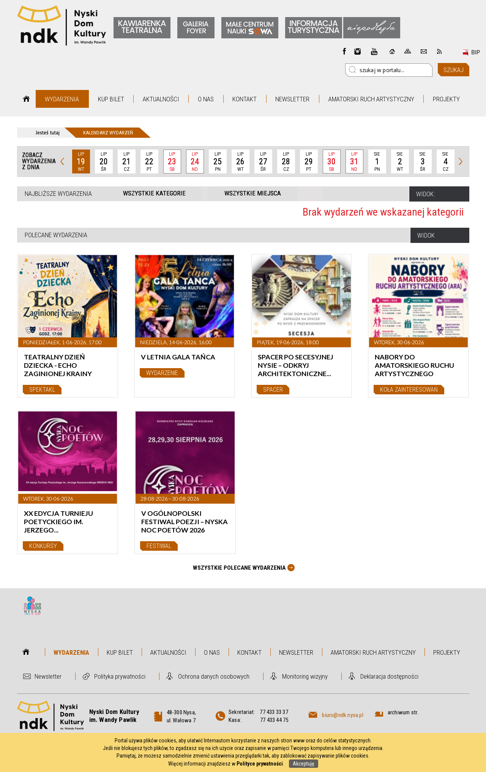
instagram (357, 51)
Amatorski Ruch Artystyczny (371, 99)
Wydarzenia (62, 99)
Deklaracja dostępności (389, 676)
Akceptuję (303, 764)
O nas (206, 99)
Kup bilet (111, 99)
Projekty (446, 99)
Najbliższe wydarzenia (58, 193)
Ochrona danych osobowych (213, 676)
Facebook (344, 51)
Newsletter (292, 99)
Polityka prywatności (119, 676)
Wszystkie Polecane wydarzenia (239, 567)
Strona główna (26, 99)
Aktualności (161, 99)
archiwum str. (403, 712)
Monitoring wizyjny (305, 676)
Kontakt (244, 99)
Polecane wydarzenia (56, 235)
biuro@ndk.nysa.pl (342, 715)
